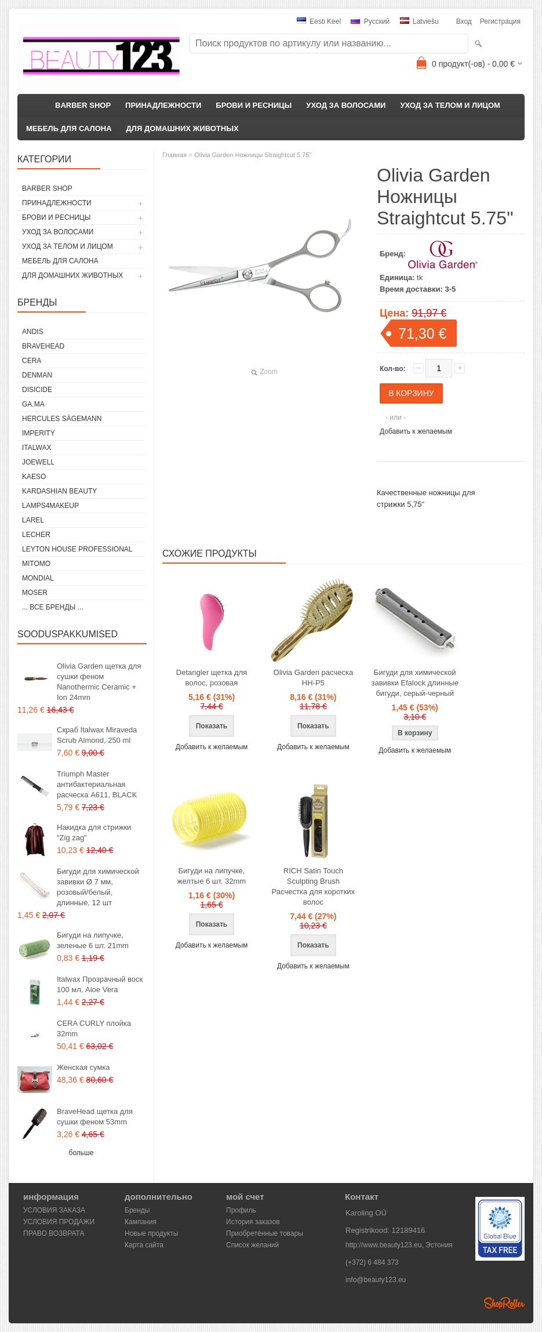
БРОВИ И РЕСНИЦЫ (254, 105)
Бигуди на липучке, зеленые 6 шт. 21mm (93, 940)
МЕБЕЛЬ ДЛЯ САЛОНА (69, 128)
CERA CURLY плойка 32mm (94, 1028)
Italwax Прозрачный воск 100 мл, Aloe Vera (100, 984)
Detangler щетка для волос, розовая (211, 677)
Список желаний (252, 1245)
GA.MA (33, 404)
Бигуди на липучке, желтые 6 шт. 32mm (211, 875)
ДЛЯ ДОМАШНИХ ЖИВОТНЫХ (182, 128)
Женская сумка (83, 1067)
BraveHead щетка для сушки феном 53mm (95, 1116)
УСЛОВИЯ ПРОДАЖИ (58, 1222)
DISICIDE (37, 390)
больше (81, 1153)
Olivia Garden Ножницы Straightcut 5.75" (252, 154)
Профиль (241, 1210)
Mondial (38, 578)
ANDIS (32, 332)
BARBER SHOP (83, 105)
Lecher (36, 535)
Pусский (370, 21)
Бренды (137, 1210)
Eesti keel (319, 21)
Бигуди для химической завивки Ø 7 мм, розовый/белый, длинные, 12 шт (98, 887)
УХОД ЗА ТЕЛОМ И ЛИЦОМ (450, 105)
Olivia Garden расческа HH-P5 (314, 677)
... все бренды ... (52, 607)
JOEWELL (38, 462)
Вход (464, 21)
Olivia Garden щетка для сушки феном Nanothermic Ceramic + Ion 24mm (99, 682)
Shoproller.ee (504, 1303)
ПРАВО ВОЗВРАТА (54, 1233)
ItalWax (36, 448)
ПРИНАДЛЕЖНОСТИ (163, 105)
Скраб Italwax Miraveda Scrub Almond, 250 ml (97, 735)
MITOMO (36, 564)
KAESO (34, 477)
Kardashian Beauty (59, 491)
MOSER (35, 593)
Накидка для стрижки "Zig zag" (94, 832)
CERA (31, 361)
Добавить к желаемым (416, 431)
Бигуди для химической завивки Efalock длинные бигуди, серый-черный (414, 683)
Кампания (141, 1222)
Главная (174, 154)
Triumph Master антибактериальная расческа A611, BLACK (97, 784)
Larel (33, 520)
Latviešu (419, 21)
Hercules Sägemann (61, 419)
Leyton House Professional (77, 549)
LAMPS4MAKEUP (50, 506)
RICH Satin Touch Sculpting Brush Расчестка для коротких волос (313, 886)
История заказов (253, 1222)
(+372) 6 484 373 (372, 1262)
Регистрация (500, 21)
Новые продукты (151, 1233)
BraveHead (43, 346)
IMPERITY (38, 433)
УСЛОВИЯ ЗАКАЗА (54, 1210)
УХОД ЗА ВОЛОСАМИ (345, 105)
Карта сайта (144, 1245)
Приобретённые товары (264, 1233)
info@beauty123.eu (375, 1280)
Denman (37, 375)
